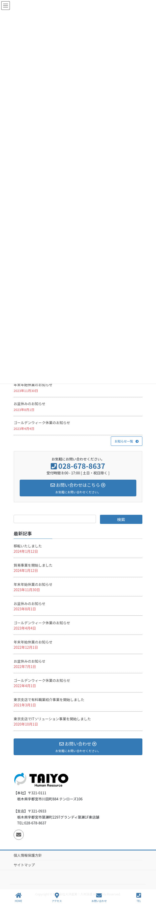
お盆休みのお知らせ (29, 403)
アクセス (57, 897)
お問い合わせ (99, 897)
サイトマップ (24, 864)
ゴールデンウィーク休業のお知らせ (42, 422)
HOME (18, 897)
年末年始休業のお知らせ (33, 384)
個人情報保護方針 (28, 855)
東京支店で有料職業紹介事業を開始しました (49, 699)
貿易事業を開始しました (33, 565)
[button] (126, 441)
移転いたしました (28, 545)
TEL (138, 897)
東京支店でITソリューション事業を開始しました (52, 718)
